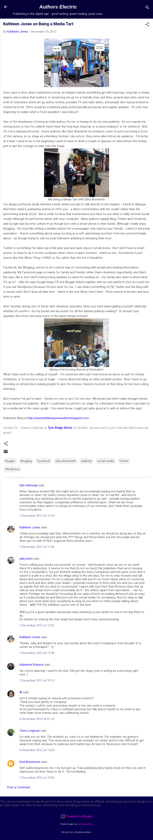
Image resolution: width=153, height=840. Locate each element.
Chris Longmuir (30, 730)
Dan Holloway (29, 485)
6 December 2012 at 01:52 (37, 719)
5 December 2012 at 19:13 (37, 680)
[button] (147, 25)
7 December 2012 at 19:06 (37, 777)
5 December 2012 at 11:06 (37, 547)
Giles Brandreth (65, 461)
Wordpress (12, 469)
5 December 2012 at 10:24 (37, 515)
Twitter (124, 461)
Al (21, 692)
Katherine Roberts (31, 664)
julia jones (26, 558)
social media (105, 461)
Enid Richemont (30, 762)
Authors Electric (58, 7)
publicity (86, 461)
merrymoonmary (85, 824)
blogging (26, 461)
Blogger (10, 461)
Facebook (43, 461)
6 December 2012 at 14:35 (37, 750)
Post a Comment (18, 787)
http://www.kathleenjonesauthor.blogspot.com (58, 418)
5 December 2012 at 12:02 (37, 625)
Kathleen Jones (30, 527)
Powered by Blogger (76, 816)
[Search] (147, 8)
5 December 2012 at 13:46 (37, 653)
